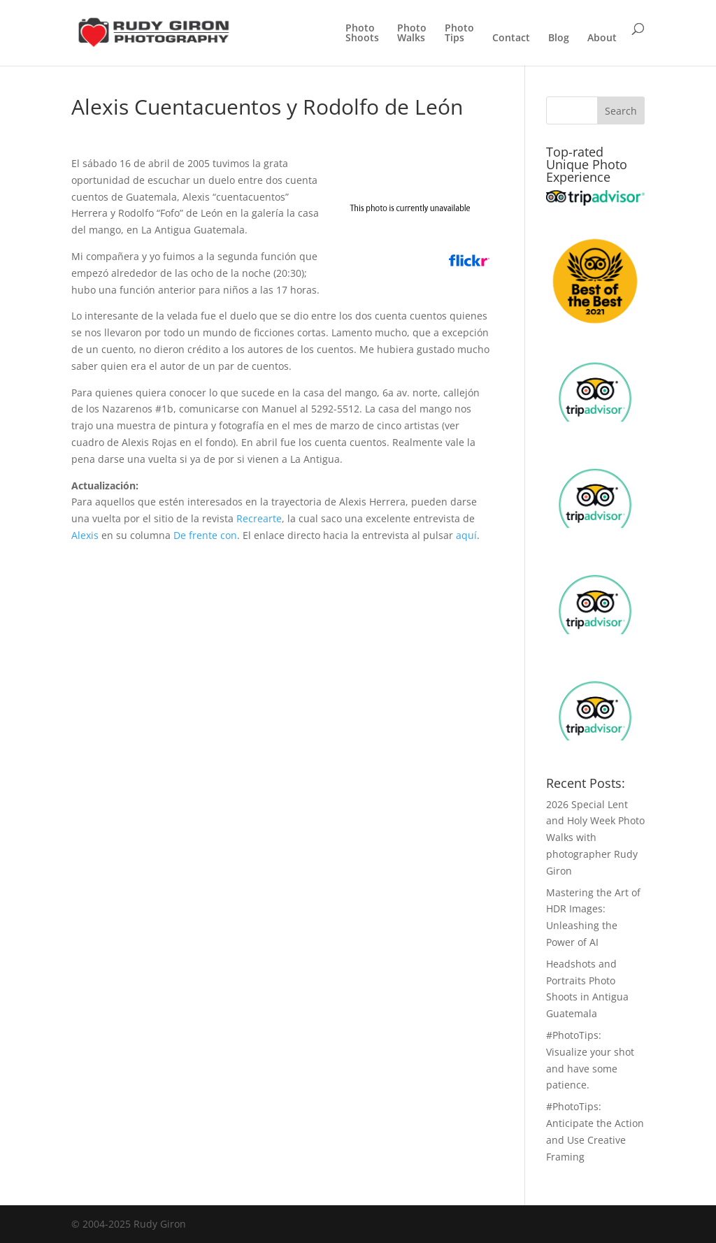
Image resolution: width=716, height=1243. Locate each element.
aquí (466, 535)
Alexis (85, 535)
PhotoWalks (412, 33)
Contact (511, 38)
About (602, 38)
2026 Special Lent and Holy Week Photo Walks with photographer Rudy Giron (595, 837)
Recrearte (259, 518)
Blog (558, 38)
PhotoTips (459, 33)
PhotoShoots (362, 33)
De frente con (205, 535)
